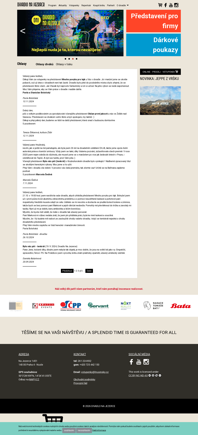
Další (89, 271)
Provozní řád (80, 383)
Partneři (111, 5)
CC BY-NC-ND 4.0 (145, 375)
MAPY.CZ (34, 379)
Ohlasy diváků (44, 64)
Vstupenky (74, 5)
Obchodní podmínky (84, 379)
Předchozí (67, 271)
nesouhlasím (84, 430)
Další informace (99, 430)
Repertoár (86, 5)
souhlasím (69, 430)
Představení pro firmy (154, 21)
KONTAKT (80, 354)
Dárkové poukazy (165, 45)
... (84, 271)
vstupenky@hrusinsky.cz (95, 372)
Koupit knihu (99, 5)
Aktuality (63, 5)
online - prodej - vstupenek (160, 71)
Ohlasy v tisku (64, 64)
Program (52, 5)
